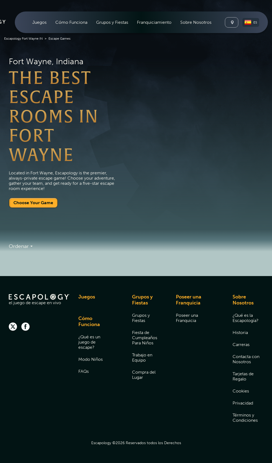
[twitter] (13, 327)
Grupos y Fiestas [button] (112, 22)
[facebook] (25, 327)
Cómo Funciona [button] (71, 22)
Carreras (241, 344)
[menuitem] (39, 22)
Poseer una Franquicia (188, 300)
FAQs (83, 371)
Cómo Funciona (89, 321)
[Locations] (231, 22)
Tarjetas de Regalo (243, 376)
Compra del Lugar (144, 375)
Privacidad (243, 403)
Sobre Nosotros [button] (195, 22)
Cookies (241, 391)
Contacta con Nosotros (246, 359)
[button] (250, 22)
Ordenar (21, 246)
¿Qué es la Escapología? (246, 318)
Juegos (39, 22)
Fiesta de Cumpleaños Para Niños (144, 337)
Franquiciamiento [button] (154, 22)
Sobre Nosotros (243, 300)
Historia (240, 332)
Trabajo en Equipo (142, 357)
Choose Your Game (33, 202)
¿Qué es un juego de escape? (89, 342)
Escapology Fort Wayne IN (23, 38)
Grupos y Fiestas (142, 300)
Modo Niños (90, 359)
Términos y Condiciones (245, 417)
